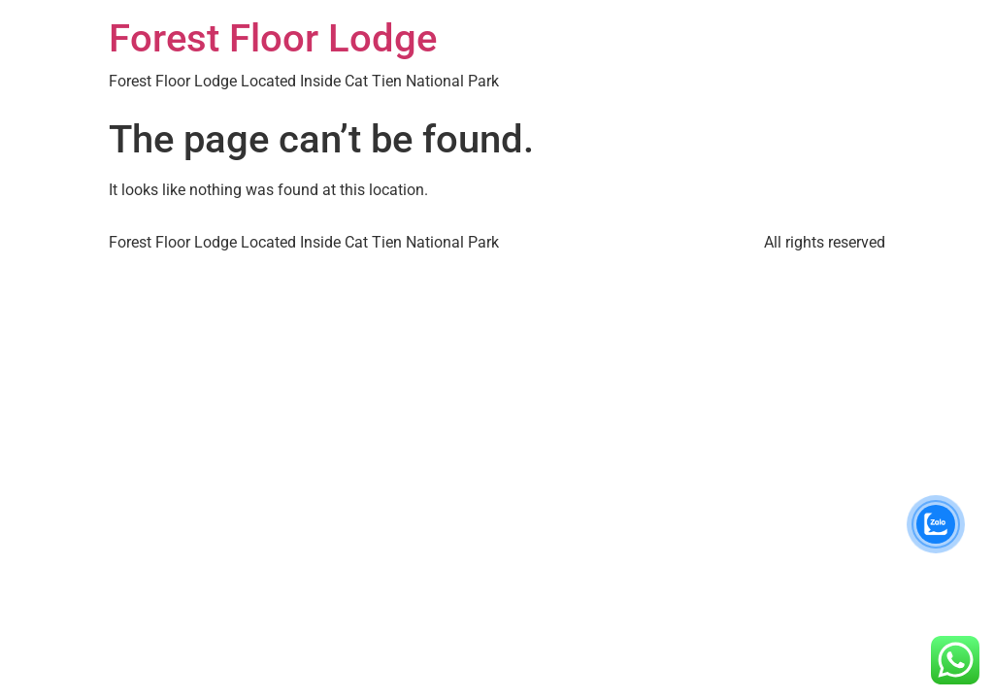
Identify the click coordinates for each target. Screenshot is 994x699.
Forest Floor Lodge (273, 38)
